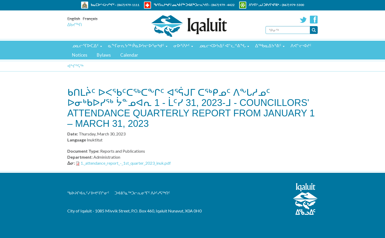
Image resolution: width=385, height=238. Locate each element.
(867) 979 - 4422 (222, 5)
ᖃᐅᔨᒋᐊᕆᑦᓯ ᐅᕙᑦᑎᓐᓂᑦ (88, 193)
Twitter (303, 19)
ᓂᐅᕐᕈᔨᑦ (181, 45)
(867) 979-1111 (128, 5)
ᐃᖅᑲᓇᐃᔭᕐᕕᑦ (268, 45)
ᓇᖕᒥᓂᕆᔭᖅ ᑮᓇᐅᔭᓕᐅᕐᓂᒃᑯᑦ (136, 45)
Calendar (129, 55)
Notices (79, 55)
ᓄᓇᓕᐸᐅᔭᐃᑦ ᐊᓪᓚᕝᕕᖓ (222, 45)
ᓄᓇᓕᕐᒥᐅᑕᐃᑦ (85, 45)
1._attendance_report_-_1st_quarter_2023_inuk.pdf (126, 162)
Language (76, 139)
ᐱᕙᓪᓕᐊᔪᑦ (301, 45)
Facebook (314, 19)
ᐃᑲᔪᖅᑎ (74, 24)
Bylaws (104, 55)
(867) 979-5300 (293, 5)
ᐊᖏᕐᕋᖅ (75, 65)
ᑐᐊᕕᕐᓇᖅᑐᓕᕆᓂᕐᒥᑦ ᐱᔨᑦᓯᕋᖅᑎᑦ (142, 193)
